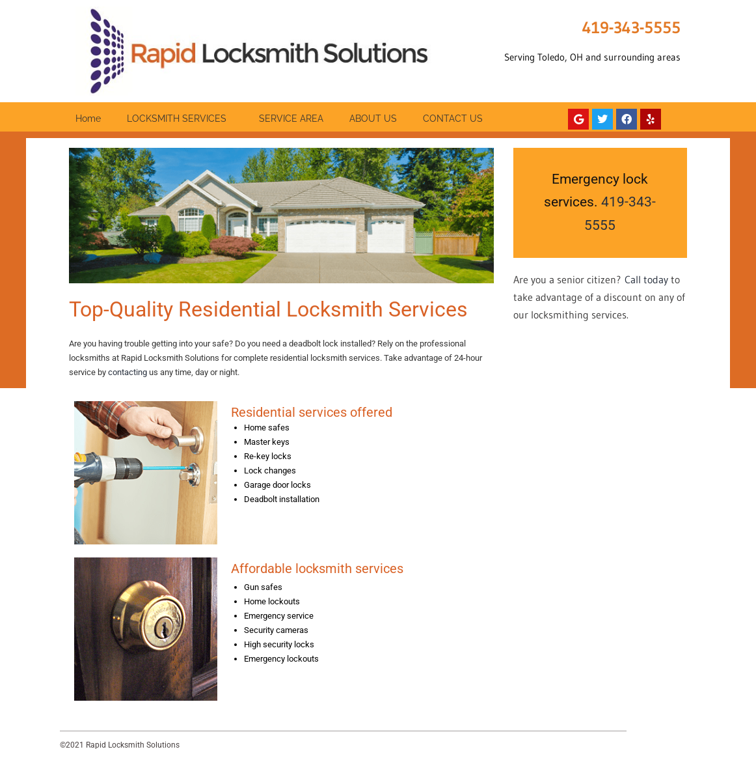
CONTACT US (453, 118)
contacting (127, 372)
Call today (646, 279)
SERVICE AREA (291, 118)
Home (88, 118)
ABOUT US (373, 118)
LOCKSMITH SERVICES (180, 118)
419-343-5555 (631, 28)
